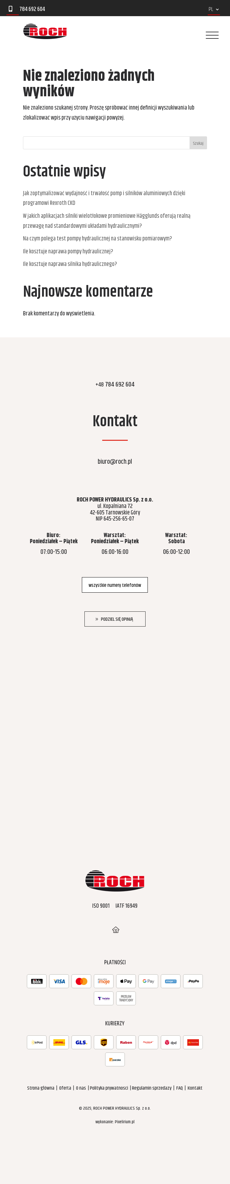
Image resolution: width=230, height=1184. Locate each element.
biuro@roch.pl (115, 462)
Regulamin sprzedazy (151, 1088)
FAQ (179, 1088)
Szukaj (198, 143)
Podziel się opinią (117, 619)
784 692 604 (115, 384)
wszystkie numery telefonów (115, 585)
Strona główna (40, 1088)
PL (211, 10)
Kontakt (195, 1088)
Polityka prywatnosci (109, 1088)
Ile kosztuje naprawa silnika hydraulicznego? (70, 264)
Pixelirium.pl (125, 1122)
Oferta (65, 1088)
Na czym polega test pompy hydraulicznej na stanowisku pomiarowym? (97, 238)
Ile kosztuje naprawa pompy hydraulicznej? (68, 251)
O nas (81, 1088)
